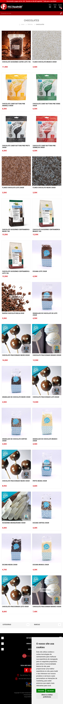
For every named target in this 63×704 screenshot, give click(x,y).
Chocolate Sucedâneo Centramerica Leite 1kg (15, 272)
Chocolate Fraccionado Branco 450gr (47, 606)
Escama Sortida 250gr (41, 523)
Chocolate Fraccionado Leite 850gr (46, 397)
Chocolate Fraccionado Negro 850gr (16, 355)
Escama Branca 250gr (41, 564)
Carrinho (60, 4)
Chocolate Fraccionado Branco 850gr (47, 355)
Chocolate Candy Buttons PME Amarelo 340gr (13, 104)
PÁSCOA (30, 24)
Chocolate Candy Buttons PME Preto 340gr (16, 146)
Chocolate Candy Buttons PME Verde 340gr (46, 104)
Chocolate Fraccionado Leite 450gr (15, 606)
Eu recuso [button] (51, 690)
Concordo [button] (41, 690)
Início (22, 24)
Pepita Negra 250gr (40, 481)
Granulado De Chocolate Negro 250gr (16, 397)
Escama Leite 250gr (40, 271)
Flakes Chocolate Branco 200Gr (45, 62)
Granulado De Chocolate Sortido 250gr (14, 440)
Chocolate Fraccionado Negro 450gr (16, 481)
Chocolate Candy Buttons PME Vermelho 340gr (44, 146)
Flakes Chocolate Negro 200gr (44, 187)
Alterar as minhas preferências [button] (47, 696)
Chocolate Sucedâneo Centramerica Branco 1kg (46, 230)
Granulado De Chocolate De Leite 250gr (45, 314)
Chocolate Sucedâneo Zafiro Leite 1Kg (16, 62)
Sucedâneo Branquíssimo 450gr (13, 523)
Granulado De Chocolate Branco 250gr (45, 440)
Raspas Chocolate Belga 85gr (13, 313)
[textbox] (29, 13)
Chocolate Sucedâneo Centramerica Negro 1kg (15, 230)
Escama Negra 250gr (9, 564)
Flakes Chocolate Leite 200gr (13, 187)
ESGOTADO (47, 129)
